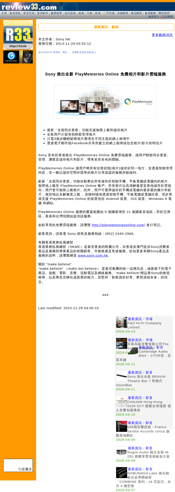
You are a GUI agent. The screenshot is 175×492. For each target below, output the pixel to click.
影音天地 (28, 13)
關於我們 (164, 13)
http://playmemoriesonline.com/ (118, 225)
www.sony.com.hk (93, 255)
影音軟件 (42, 13)
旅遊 (81, 13)
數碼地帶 (56, 13)
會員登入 (154, 16)
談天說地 (70, 13)
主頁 (4, 13)
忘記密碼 (167, 16)
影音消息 (15, 13)
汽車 (89, 13)
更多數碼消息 (162, 35)
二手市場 (108, 13)
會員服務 (150, 13)
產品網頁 (136, 13)
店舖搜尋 (122, 13)
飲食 (98, 13)
